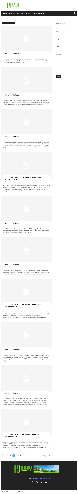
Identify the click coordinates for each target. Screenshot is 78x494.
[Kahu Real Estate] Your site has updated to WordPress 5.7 (23, 179)
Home (5, 13)
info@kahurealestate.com (42, 478)
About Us (12, 13)
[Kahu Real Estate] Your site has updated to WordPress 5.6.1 (23, 435)
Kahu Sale (20, 13)
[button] (74, 13)
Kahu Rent (28, 13)
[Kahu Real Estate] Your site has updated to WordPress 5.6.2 (23, 305)
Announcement (39, 13)
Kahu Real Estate (12, 53)
